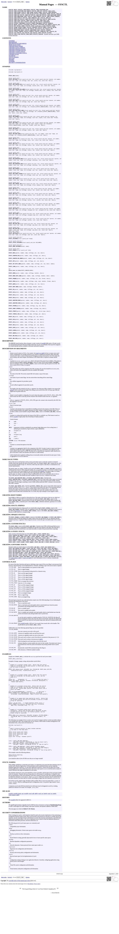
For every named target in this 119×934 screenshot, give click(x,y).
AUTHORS (12, 61)
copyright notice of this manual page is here (19, 920)
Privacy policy (37, 923)
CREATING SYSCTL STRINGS (17, 47)
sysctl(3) (11, 830)
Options (28, 1)
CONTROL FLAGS (14, 54)
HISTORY (11, 60)
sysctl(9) (22, 643)
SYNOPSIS (12, 40)
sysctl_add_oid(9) (33, 830)
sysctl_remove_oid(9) (16, 578)
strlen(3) (12, 408)
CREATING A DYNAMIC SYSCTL (18, 53)
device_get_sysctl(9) (23, 830)
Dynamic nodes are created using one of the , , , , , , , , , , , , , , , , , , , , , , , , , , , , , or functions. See (35, 573)
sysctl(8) (43, 360)
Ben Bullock (30, 923)
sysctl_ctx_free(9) (27, 578)
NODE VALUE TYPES (14, 45)
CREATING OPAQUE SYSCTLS (17, 49)
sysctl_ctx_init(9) (40, 370)
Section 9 (10, 1)
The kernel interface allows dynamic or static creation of (25, 360)
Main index (4, 1)
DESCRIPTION (13, 42)
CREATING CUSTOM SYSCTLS (17, 50)
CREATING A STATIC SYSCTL (17, 51)
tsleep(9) (42, 491)
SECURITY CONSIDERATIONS (17, 62)
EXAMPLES (12, 55)
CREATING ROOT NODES (16, 46)
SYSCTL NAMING (14, 57)
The (10, 836)
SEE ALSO (11, 58)
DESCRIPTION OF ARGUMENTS (17, 43)
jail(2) (41, 660)
